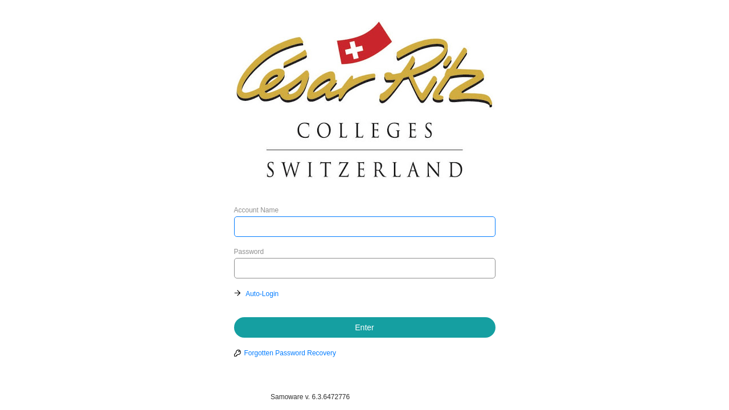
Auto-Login (262, 294)
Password (249, 251)
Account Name (256, 210)
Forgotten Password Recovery (290, 353)
